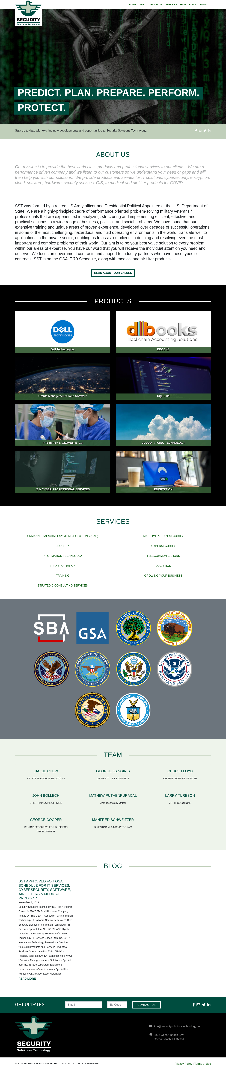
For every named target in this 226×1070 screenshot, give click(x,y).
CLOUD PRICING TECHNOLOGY (163, 442)
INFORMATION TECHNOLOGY (63, 555)
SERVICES (171, 4)
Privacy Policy (183, 1063)
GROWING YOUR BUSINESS (163, 575)
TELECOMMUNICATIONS (163, 555)
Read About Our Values (113, 272)
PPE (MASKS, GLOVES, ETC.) (63, 442)
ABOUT (143, 4)
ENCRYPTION (163, 489)
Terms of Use (202, 1063)
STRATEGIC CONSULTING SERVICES (63, 585)
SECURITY (63, 545)
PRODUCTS (156, 4)
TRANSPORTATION (63, 565)
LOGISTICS (163, 565)
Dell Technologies (63, 349)
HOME (132, 4)
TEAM (183, 4)
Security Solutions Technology (31, 13)
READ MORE (27, 978)
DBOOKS (163, 349)
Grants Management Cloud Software (62, 396)
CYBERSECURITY (163, 545)
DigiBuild (163, 396)
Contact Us (147, 1004)
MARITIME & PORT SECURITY (163, 536)
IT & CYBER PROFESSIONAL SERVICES (63, 489)
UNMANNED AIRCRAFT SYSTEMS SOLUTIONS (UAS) (62, 536)
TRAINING (62, 575)
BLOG (192, 4)
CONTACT (204, 4)
